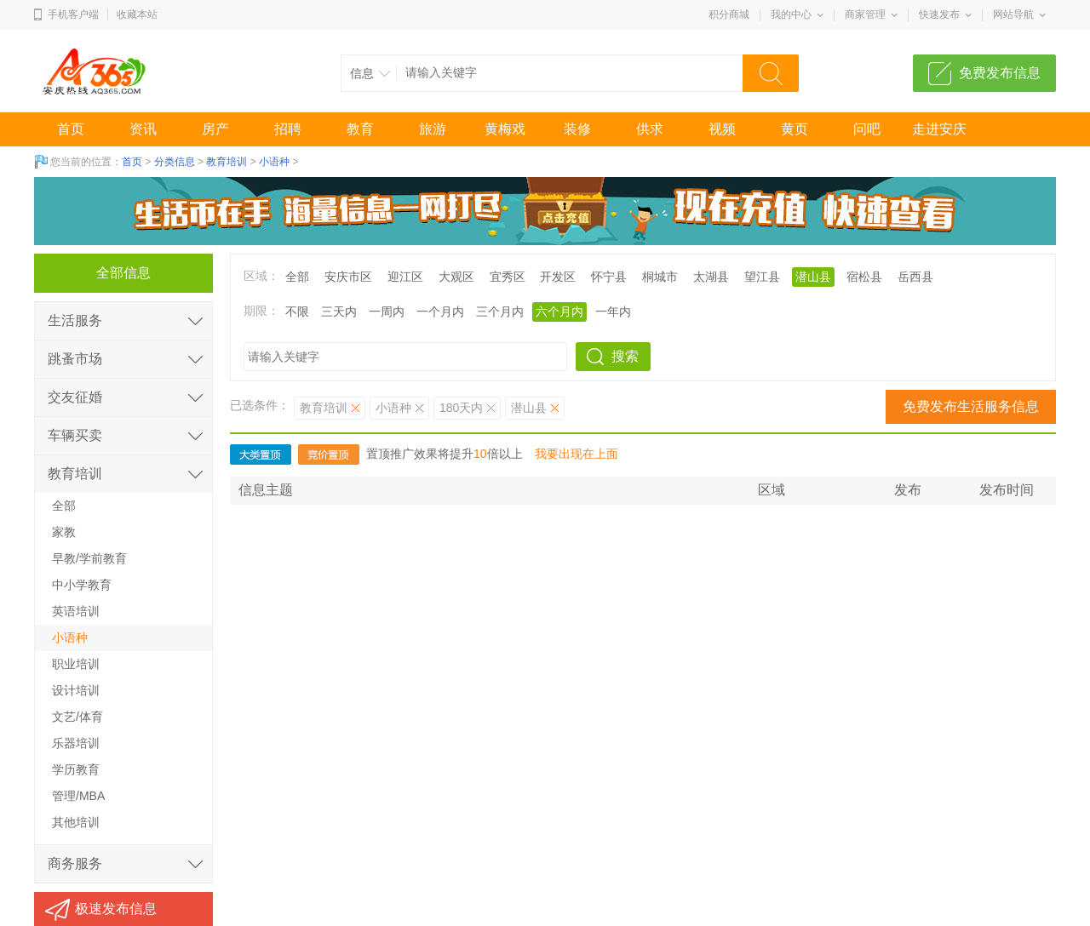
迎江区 (405, 276)
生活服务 (75, 320)
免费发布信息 (1000, 73)
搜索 (625, 356)
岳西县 (915, 276)
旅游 (432, 129)
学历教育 (76, 769)
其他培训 (76, 822)
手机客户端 (73, 14)
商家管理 (865, 14)
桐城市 (660, 276)
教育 (360, 129)
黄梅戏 (505, 129)
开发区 (558, 276)
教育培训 (226, 162)
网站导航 (1013, 14)
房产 (215, 129)
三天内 (339, 311)
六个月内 (559, 311)
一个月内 (440, 311)
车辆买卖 (75, 435)
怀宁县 (609, 276)
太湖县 (711, 276)
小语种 (274, 162)
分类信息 (174, 162)
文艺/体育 (77, 716)
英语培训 (76, 611)
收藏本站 (137, 14)
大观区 (456, 276)
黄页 (794, 129)
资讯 (143, 129)
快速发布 (939, 14)
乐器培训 (76, 743)
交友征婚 (75, 397)
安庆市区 (348, 276)
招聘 (287, 129)
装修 (577, 129)
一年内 (613, 311)
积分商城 (728, 14)
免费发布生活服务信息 (971, 406)
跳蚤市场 (75, 359)
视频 (722, 129)
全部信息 (123, 273)
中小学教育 (82, 585)
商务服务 (75, 863)
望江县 (762, 276)
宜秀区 (507, 276)
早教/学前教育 (89, 558)
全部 (297, 276)
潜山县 (813, 276)
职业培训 (76, 664)
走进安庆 (939, 129)
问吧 (867, 129)
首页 (70, 129)
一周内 (386, 311)
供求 (649, 129)
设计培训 (76, 690)
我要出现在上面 (576, 453)
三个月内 (500, 311)
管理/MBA (78, 796)
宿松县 (864, 276)
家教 (64, 532)
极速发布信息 (116, 908)
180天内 (461, 407)
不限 (297, 311)
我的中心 (791, 14)
